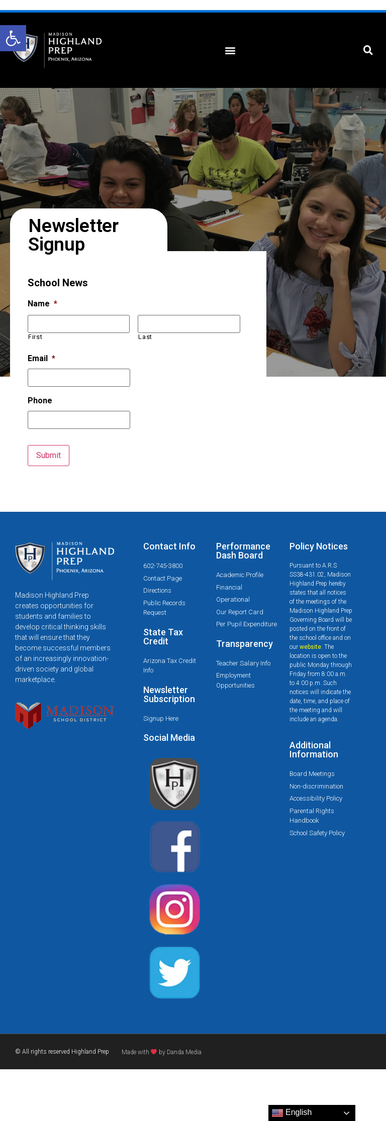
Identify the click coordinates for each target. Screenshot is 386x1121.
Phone (40, 400)
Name (42, 303)
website (310, 646)
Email (41, 358)
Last (145, 336)
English (291, 1113)
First (35, 336)
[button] (13, 38)
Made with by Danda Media (162, 1052)
